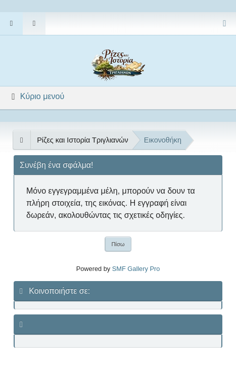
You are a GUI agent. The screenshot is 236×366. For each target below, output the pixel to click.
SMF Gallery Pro (136, 268)
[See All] (21, 140)
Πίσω (117, 244)
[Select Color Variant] (224, 23)
